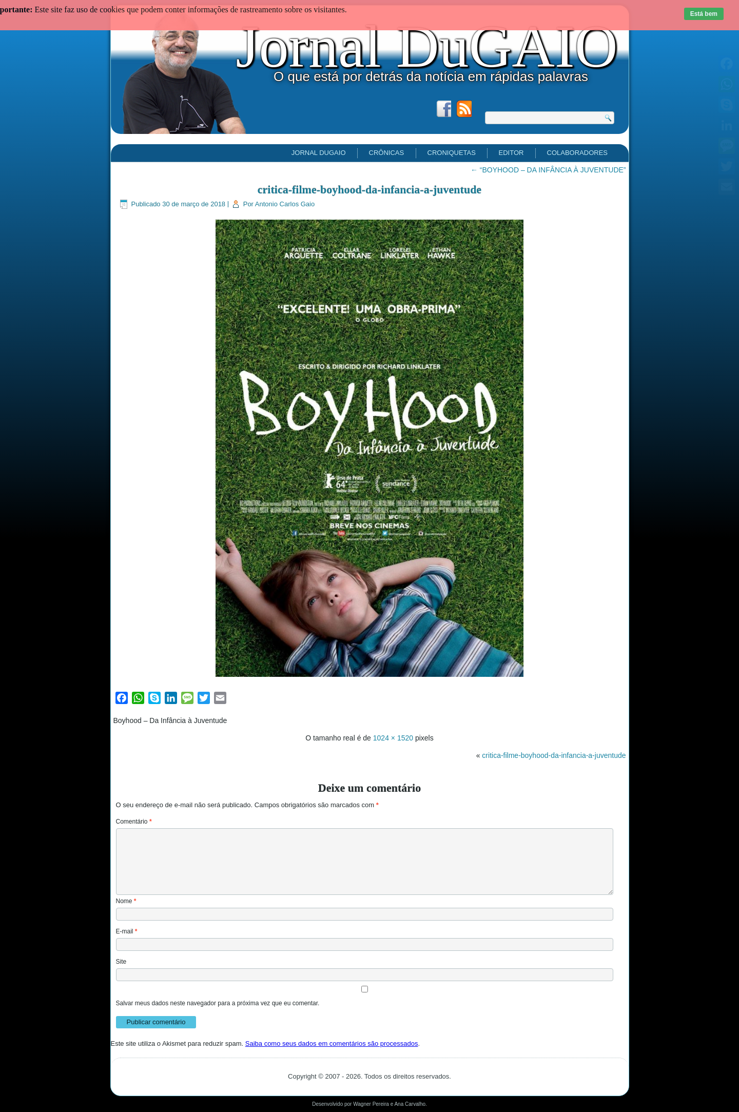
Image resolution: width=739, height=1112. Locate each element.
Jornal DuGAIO (426, 47)
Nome (126, 901)
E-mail (127, 931)
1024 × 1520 (393, 738)
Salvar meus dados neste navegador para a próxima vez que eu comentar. (218, 1003)
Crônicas (386, 153)
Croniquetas (451, 153)
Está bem (703, 13)
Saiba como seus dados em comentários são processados (331, 1043)
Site (121, 961)
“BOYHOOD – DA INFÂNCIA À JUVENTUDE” (548, 170)
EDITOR (511, 153)
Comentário (134, 821)
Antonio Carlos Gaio (285, 204)
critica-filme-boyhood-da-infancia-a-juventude (369, 189)
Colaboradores (577, 153)
